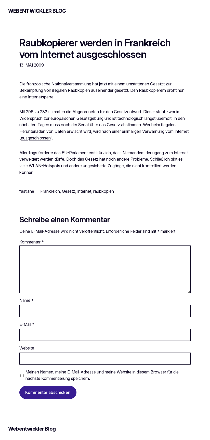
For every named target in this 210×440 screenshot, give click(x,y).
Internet (84, 191)
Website (26, 348)
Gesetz (68, 191)
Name (26, 300)
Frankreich (50, 191)
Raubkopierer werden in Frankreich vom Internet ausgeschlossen (94, 48)
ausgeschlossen (35, 137)
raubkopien (103, 191)
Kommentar (31, 241)
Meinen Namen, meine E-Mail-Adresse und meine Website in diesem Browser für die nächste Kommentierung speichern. (102, 375)
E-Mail (26, 324)
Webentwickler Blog (37, 11)
